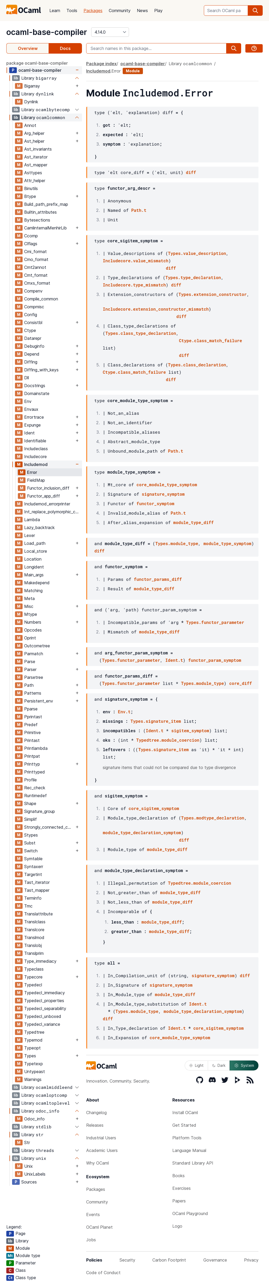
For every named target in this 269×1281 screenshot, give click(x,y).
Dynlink (31, 101)
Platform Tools (186, 1137)
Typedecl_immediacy (44, 992)
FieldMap (36, 480)
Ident (29, 432)
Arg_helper (34, 133)
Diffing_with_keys (41, 369)
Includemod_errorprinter (47, 503)
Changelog (96, 1112)
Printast (32, 740)
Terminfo (33, 898)
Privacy (251, 1260)
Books (178, 1175)
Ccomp (31, 235)
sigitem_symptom (190, 730)
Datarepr (32, 338)
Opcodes (33, 630)
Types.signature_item (156, 721)
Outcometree (37, 645)
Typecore (33, 977)
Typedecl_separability (45, 1008)
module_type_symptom (227, 543)
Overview (28, 48)
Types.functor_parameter (215, 622)
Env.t (124, 711)
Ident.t (174, 660)
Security (127, 1260)
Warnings (33, 1079)
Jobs (91, 1239)
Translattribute (38, 913)
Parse (29, 661)
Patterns (32, 693)
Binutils (31, 188)
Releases (95, 1125)
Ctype (30, 330)
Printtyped (34, 772)
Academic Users (102, 1150)
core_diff (240, 683)
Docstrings (34, 385)
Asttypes (33, 172)
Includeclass (36, 448)
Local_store (35, 551)
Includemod (36, 464)
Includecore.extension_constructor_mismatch (156, 309)
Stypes (31, 835)
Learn (54, 10)
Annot (30, 125)
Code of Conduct (103, 1272)
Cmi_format (35, 251)
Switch (31, 850)
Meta (29, 598)
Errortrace (34, 417)
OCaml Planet (99, 1227)
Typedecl (33, 984)
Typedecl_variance (42, 1024)
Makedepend (37, 582)
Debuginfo (34, 346)
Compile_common (41, 298)
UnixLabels (34, 1174)
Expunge (32, 425)
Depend (31, 354)
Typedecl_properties (44, 1000)
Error (32, 472)
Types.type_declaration (193, 277)
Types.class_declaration (197, 364)
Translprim (34, 953)
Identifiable (35, 440)
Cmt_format (36, 275)
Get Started (184, 1125)
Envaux (31, 409)
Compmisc (34, 306)
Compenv (33, 291)
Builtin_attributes (40, 212)
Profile (30, 779)
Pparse (31, 708)
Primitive (32, 732)
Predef (31, 724)
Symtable (33, 858)
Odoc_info (34, 1118)
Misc (28, 606)
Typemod (33, 1040)
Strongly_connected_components (49, 827)
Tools (71, 10)
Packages (93, 10)
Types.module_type (176, 543)
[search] (255, 10)
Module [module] (133, 71)
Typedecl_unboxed (42, 1016)
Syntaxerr (33, 866)
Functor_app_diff (43, 496)
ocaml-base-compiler (46, 32)
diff (191, 172)
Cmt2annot (35, 267)
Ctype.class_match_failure (210, 340)
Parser (30, 669)
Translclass (34, 921)
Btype (30, 196)
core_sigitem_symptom (154, 808)
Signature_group (39, 811)
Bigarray (32, 86)
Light (196, 1065)
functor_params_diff (158, 579)
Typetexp (33, 1063)
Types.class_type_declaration (140, 333)
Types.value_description (197, 253)
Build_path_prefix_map (46, 204)
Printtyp (32, 764)
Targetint (33, 874)
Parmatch (33, 653)
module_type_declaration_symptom (142, 832)
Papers (179, 1200)
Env (28, 401)
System (244, 1065)
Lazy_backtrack (39, 527)
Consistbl (33, 322)
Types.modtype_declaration (212, 818)
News (142, 10)
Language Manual (189, 1150)
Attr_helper (34, 180)
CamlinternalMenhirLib (45, 227)
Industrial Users (101, 1137)
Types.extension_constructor (213, 294)
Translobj (33, 945)
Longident (34, 567)
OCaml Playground (190, 1213)
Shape (30, 803)
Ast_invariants (38, 149)
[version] (110, 32)
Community (120, 10)
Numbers (32, 622)
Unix (28, 1166)
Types (30, 1055)
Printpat (32, 756)
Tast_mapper (36, 890)
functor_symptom (155, 503)
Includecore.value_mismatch (135, 260)
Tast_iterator (37, 882)
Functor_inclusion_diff (48, 488)
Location (33, 559)
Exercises (181, 1188)
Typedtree (34, 1032)
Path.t (139, 210)
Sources (29, 1182)
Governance (215, 1260)
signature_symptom (163, 494)
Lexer (29, 535)
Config (30, 314)
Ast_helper (34, 141)
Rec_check (34, 787)
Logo (177, 1226)
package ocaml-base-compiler (37, 63)
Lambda (32, 519)
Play (158, 10)
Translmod (34, 937)
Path (29, 685)
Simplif (30, 819)
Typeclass (34, 969)
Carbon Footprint (169, 1260)
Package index (101, 63)
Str (27, 1142)
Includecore (35, 456)
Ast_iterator (36, 157)
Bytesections (37, 220)
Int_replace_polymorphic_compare (53, 511)
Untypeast (34, 1071)
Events (93, 1214)
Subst (29, 843)
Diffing (30, 362)
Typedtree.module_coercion (167, 740)
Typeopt (32, 1048)
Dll (26, 377)
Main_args (34, 574)
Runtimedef (35, 795)
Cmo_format (36, 259)
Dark (218, 1065)
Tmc (28, 906)
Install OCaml (185, 1112)
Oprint (30, 637)
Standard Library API (192, 1163)
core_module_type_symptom (167, 484)
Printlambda (36, 748)
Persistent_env (38, 701)
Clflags (30, 243)
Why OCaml (97, 1163)
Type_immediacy (40, 961)
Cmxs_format (37, 283)
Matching (33, 590)
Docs (65, 48)
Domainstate (36, 393)
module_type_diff (193, 522)
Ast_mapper (35, 164)
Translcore (34, 929)
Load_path (34, 543)
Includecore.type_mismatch (134, 285)
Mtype (30, 614)
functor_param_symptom (214, 660)
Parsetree (33, 677)
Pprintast (33, 716)
